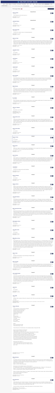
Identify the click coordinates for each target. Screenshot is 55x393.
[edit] (52, 13)
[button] (27, 12)
